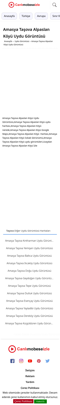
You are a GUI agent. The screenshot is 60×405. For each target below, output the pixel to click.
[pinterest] (39, 361)
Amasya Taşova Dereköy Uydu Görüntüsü (29, 316)
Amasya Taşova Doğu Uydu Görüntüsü (29, 270)
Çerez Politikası (30, 388)
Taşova (10, 230)
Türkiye (26, 16)
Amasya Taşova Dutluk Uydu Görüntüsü (29, 293)
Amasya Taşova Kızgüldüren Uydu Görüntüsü (30, 323)
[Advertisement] (30, 83)
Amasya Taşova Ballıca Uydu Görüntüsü (29, 255)
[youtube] (30, 361)
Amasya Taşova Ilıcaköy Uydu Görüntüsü (29, 263)
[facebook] (12, 361)
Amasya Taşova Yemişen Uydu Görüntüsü (29, 248)
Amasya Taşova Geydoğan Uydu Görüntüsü (29, 278)
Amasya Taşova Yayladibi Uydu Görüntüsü (29, 308)
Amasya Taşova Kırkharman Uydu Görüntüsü (30, 240)
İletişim (30, 370)
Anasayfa (9, 16)
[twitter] (48, 361)
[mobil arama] (54, 4)
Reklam (30, 376)
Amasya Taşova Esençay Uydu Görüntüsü (29, 301)
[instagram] (21, 361)
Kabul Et (40, 401)
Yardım (30, 382)
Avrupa (41, 16)
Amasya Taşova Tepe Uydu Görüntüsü (29, 285)
